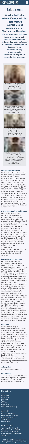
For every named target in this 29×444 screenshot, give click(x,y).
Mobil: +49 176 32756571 (10, 432)
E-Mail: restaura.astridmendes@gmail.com (11, 435)
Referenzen (5, 397)
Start (3, 393)
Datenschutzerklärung (9, 407)
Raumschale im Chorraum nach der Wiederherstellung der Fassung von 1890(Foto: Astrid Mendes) (14, 77)
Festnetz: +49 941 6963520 (10, 430)
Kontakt (4, 403)
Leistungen (5, 399)
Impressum (5, 405)
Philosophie (5, 395)
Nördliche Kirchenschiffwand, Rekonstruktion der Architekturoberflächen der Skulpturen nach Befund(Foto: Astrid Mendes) (14, 125)
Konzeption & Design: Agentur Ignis (14, 442)
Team (3, 401)
